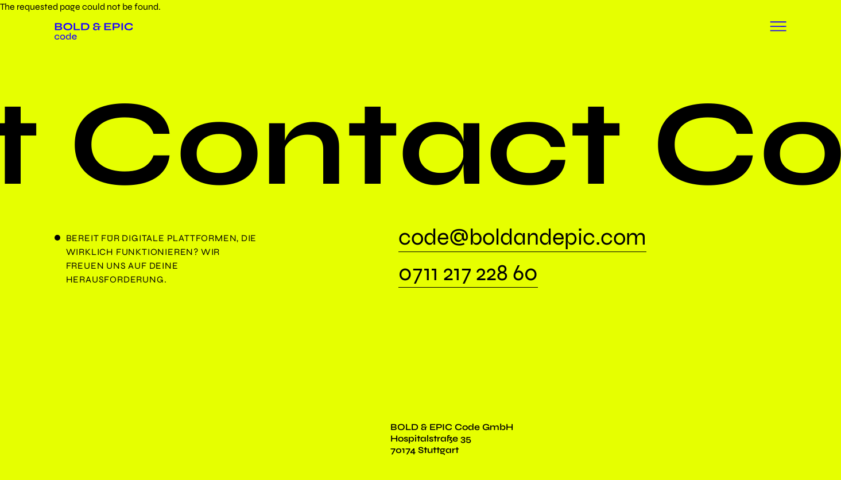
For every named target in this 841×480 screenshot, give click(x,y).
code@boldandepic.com (522, 238)
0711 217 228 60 (468, 274)
